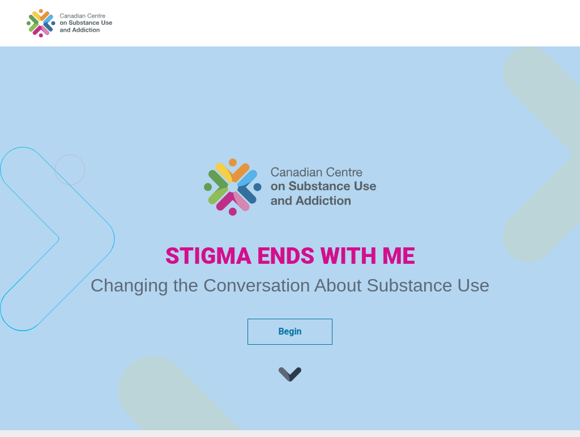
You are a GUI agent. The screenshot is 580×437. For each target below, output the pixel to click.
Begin (289, 331)
